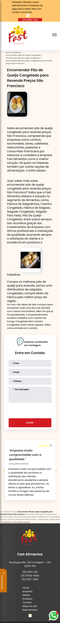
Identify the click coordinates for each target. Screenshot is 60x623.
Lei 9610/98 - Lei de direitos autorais (15, 522)
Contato (27, 602)
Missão (26, 595)
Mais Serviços (29, 609)
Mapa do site (29, 606)
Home (25, 587)
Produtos (27, 598)
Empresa (27, 591)
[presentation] (30, 410)
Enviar (29, 422)
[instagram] (27, 16)
